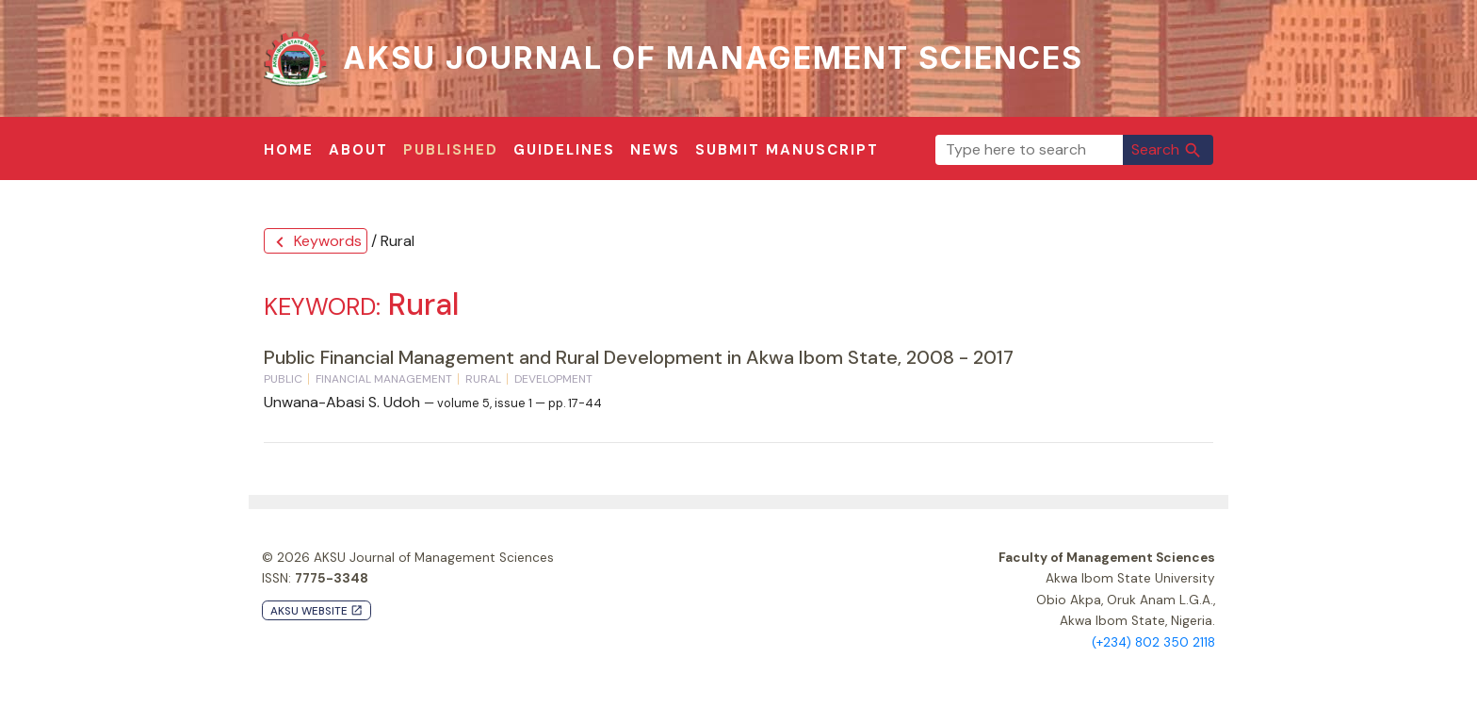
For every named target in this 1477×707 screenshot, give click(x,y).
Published (450, 149)
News (655, 149)
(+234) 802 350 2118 (1153, 642)
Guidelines (564, 149)
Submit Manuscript (787, 149)
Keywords (315, 242)
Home (289, 149)
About (358, 149)
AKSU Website (316, 611)
